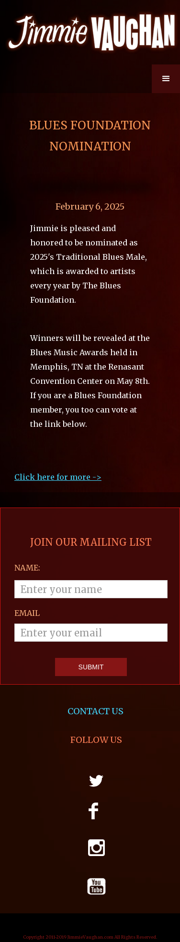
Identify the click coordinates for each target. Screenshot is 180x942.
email (27, 613)
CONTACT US (96, 711)
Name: (27, 567)
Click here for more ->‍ (57, 477)
